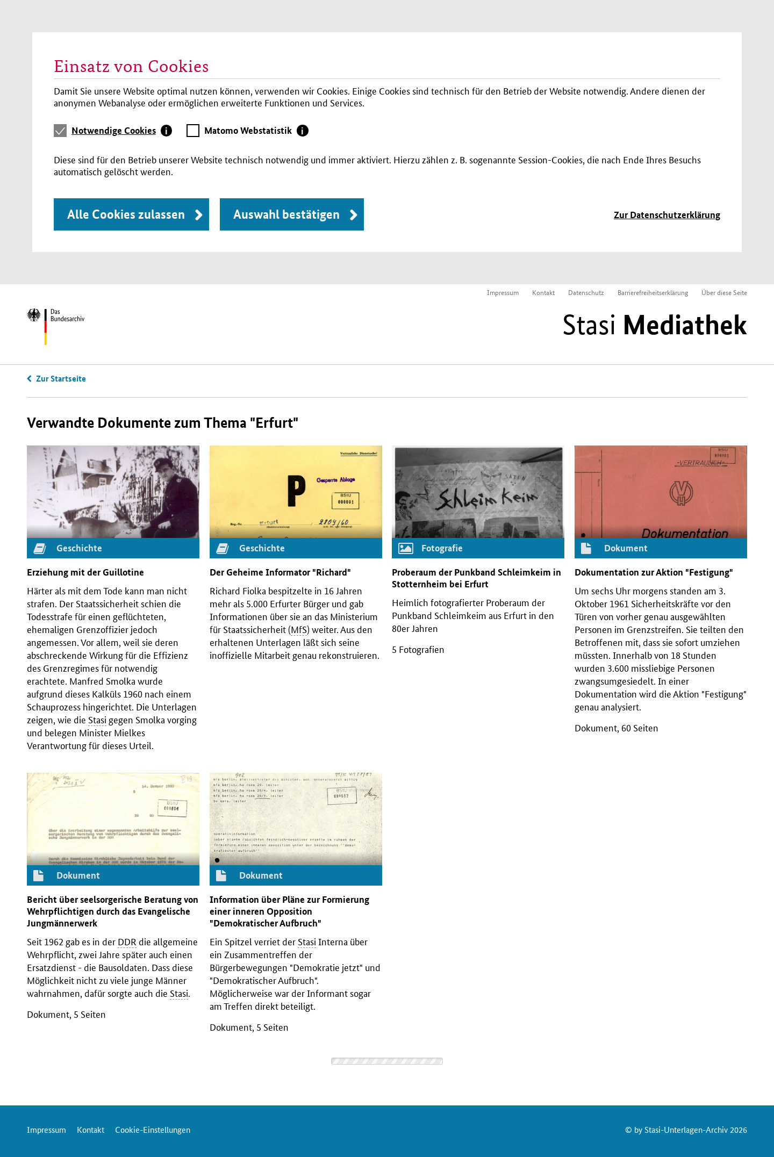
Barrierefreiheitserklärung (653, 292)
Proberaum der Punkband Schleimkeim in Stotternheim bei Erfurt (476, 578)
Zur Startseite (61, 378)
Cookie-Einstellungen (152, 1129)
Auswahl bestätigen (286, 214)
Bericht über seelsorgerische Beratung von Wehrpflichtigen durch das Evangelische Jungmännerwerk (112, 911)
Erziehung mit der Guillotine (85, 572)
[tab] (122, 130)
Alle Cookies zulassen (126, 214)
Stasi (654, 324)
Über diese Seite (724, 292)
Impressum (503, 292)
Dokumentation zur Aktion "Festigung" (654, 572)
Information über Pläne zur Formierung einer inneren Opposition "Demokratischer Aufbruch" (289, 911)
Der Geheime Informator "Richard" (280, 572)
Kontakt (543, 292)
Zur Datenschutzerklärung (667, 215)
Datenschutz (586, 292)
